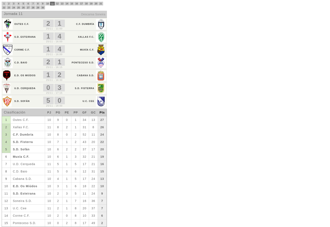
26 (23, 7)
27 (28, 7)
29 (38, 7)
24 (13, 7)
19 (91, 3)
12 (57, 3)
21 (101, 3)
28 (33, 7)
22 (4, 7)
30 (42, 7)
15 (72, 3)
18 (86, 3)
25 (18, 7)
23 (9, 7)
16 (76, 3)
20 (96, 3)
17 (81, 3)
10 (47, 3)
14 (67, 3)
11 (52, 3)
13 (62, 3)
